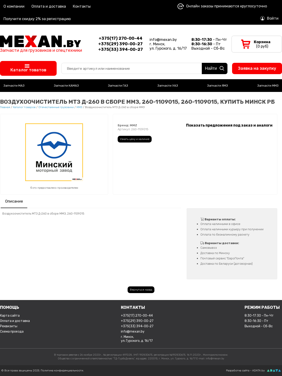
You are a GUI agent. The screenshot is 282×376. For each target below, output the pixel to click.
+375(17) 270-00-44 (137, 316)
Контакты (82, 6)
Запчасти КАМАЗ (66, 85)
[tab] (14, 201)
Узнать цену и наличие (134, 139)
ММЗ (79, 107)
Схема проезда (12, 332)
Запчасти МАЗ (14, 85)
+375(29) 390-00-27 (137, 321)
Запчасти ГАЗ (118, 85)
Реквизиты (8, 326)
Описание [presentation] (14, 201)
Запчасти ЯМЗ (217, 85)
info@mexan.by (163, 39)
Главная (5, 107)
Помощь (9, 307)
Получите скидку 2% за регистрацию (37, 19)
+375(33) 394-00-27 (137, 326)
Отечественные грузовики (56, 107)
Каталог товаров (24, 107)
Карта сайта (10, 316)
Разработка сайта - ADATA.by (245, 370)
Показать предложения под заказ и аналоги (229, 125)
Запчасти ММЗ (268, 85)
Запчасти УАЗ (167, 85)
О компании (14, 6)
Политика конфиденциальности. (62, 370)
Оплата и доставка (48, 6)
